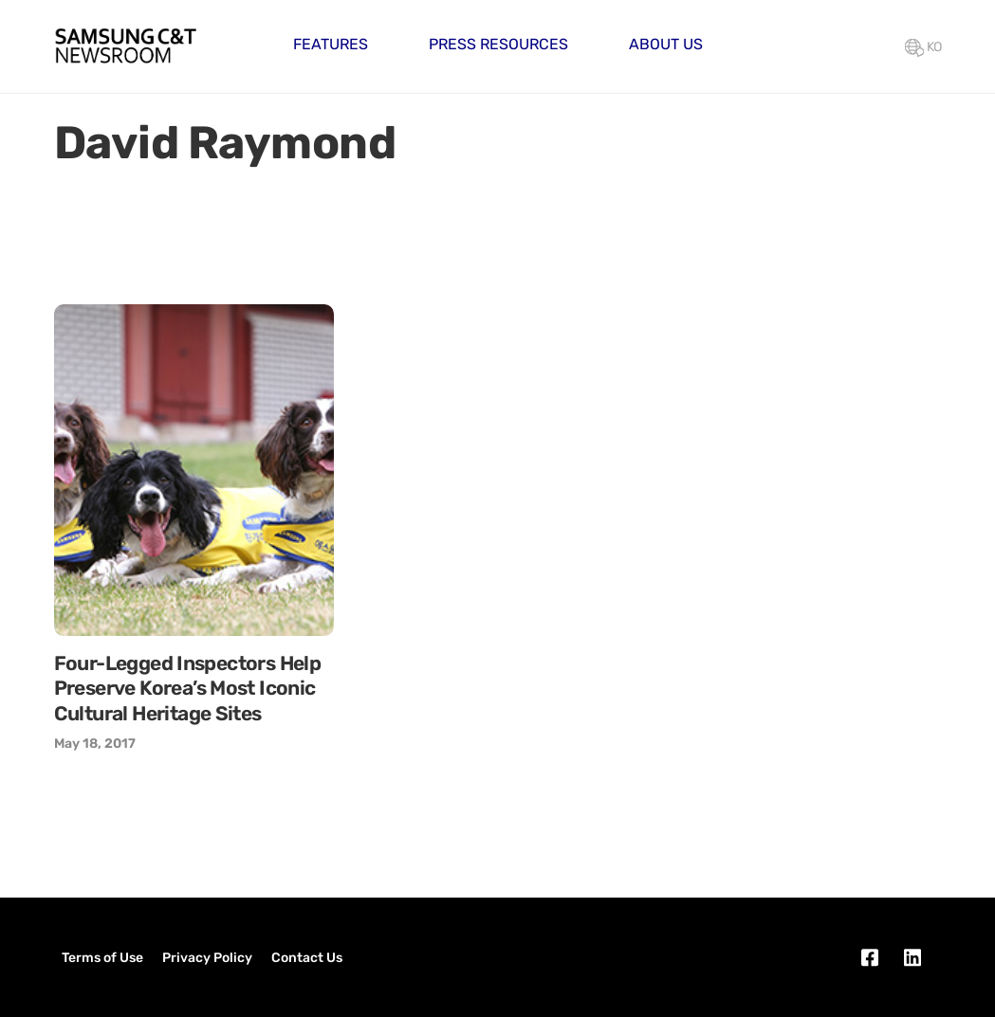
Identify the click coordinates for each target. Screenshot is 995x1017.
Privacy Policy (207, 958)
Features (330, 44)
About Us (666, 44)
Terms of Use (102, 958)
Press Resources (498, 44)
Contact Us (306, 958)
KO (923, 47)
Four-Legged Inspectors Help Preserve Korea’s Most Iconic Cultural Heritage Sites (188, 688)
